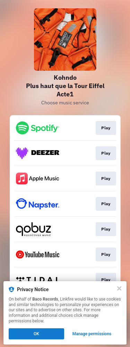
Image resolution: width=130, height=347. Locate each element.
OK (36, 333)
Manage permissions (92, 333)
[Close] (119, 288)
